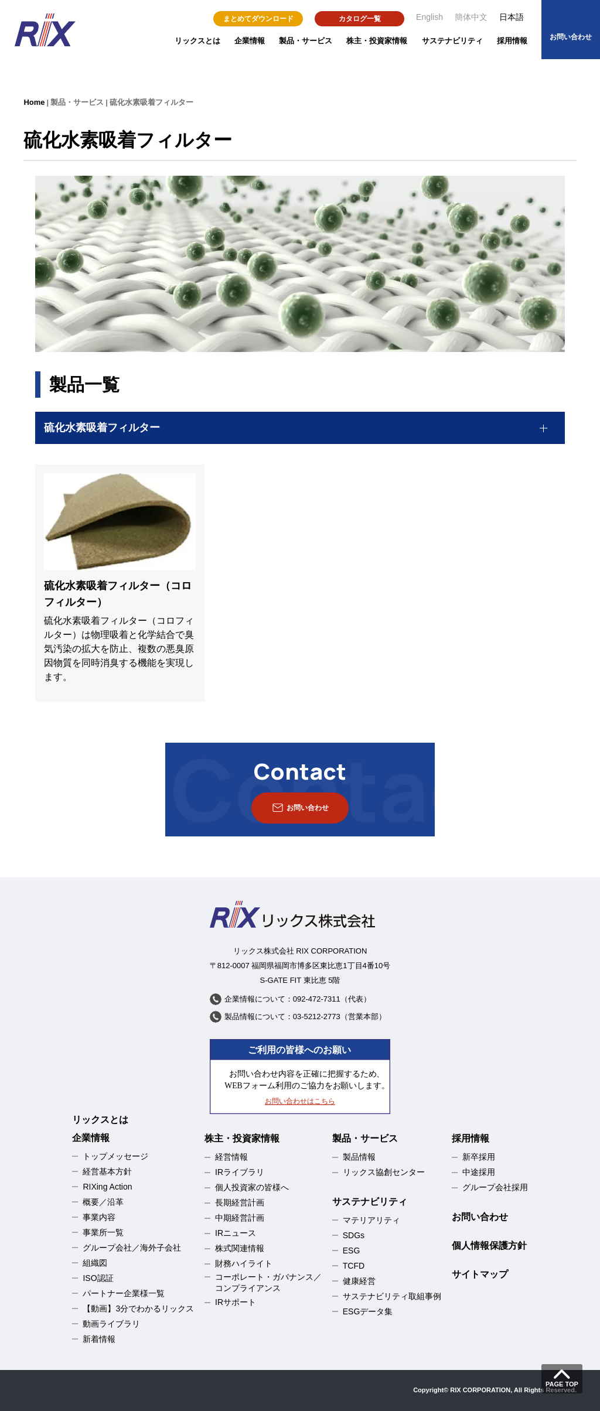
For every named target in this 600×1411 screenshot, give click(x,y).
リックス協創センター (384, 1172)
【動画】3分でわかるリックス (138, 1308)
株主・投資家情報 (376, 40)
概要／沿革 (103, 1202)
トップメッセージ (115, 1156)
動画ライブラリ (111, 1323)
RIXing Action (107, 1186)
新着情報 (99, 1339)
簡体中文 (471, 17)
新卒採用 (478, 1156)
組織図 (95, 1262)
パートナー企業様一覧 (124, 1293)
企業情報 (249, 40)
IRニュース (235, 1233)
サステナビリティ (452, 40)
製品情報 (359, 1156)
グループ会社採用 (495, 1187)
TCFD (353, 1265)
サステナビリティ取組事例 (392, 1296)
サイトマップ (480, 1274)
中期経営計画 (239, 1217)
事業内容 (99, 1217)
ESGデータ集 (368, 1311)
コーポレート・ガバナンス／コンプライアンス (268, 1282)
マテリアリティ (371, 1220)
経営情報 (231, 1156)
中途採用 (478, 1172)
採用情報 (512, 40)
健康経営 (359, 1281)
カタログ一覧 (360, 19)
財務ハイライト (243, 1263)
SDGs (353, 1235)
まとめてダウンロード (258, 19)
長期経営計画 (239, 1202)
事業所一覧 (103, 1232)
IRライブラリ (239, 1172)
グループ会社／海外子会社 (132, 1247)
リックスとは (197, 40)
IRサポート (235, 1302)
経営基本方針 (107, 1171)
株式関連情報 (239, 1248)
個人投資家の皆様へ (252, 1187)
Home (34, 102)
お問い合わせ (480, 1217)
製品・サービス (305, 40)
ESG (351, 1250)
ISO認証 (98, 1278)
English (429, 17)
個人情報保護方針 (489, 1246)
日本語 (511, 17)
